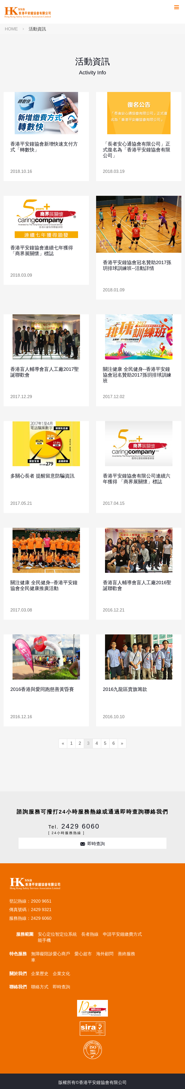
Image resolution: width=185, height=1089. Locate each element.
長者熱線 (90, 934)
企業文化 (61, 973)
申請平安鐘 (114, 934)
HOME (11, 29)
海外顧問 (104, 953)
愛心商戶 (61, 953)
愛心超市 (83, 953)
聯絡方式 (39, 986)
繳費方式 (133, 934)
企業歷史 (39, 973)
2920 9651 (41, 901)
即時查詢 (92, 843)
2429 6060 (80, 826)
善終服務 (126, 953)
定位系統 (68, 934)
